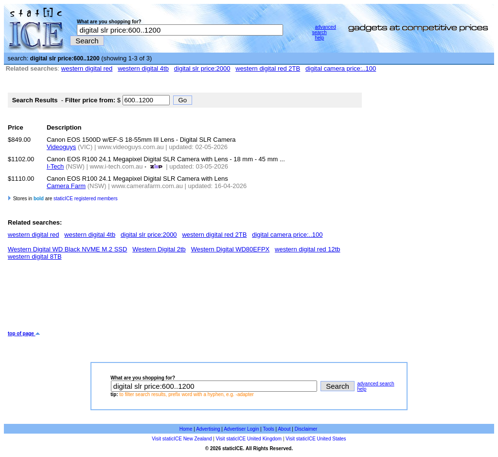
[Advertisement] (185, 299)
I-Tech (55, 166)
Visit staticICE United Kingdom (249, 438)
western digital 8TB (35, 256)
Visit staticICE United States (315, 438)
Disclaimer (306, 429)
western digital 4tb (143, 68)
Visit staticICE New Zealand (182, 438)
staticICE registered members (85, 198)
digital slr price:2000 (202, 68)
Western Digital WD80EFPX (230, 249)
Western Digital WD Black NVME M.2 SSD (67, 249)
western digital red (87, 68)
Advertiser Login (241, 429)
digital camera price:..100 (340, 68)
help (319, 37)
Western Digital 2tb (159, 249)
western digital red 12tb (307, 249)
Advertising (208, 429)
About (284, 429)
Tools (268, 429)
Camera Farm (66, 186)
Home (186, 429)
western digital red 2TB (267, 68)
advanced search (324, 29)
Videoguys (61, 147)
